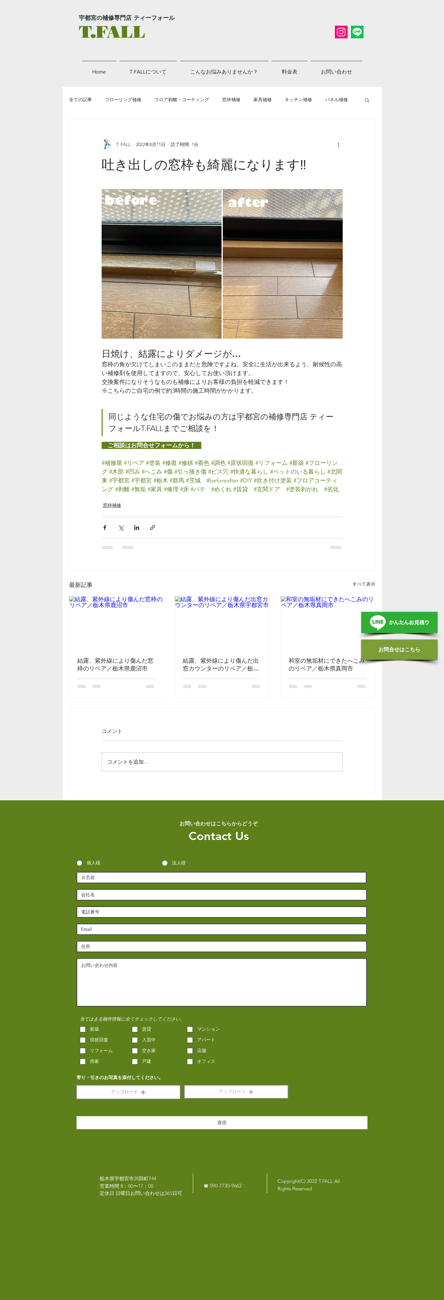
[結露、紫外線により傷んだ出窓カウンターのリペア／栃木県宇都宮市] (222, 622)
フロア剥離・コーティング (181, 99)
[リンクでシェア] (153, 527)
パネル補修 (336, 99)
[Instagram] (341, 32)
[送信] (222, 1122)
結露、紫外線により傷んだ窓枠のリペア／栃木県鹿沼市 (115, 664)
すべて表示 (363, 584)
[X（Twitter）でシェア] (121, 527)
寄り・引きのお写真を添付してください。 (120, 1078)
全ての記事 (80, 99)
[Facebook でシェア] (105, 527)
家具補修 (262, 99)
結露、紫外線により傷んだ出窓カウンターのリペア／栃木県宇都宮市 (221, 664)
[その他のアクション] (339, 144)
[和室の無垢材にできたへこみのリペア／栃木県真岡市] (328, 622)
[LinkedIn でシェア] (137, 527)
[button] (367, 99)
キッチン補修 (298, 99)
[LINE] (357, 32)
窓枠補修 (231, 99)
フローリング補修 (123, 99)
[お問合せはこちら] (399, 650)
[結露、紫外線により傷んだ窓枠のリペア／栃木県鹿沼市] (116, 622)
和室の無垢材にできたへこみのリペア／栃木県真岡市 (327, 664)
